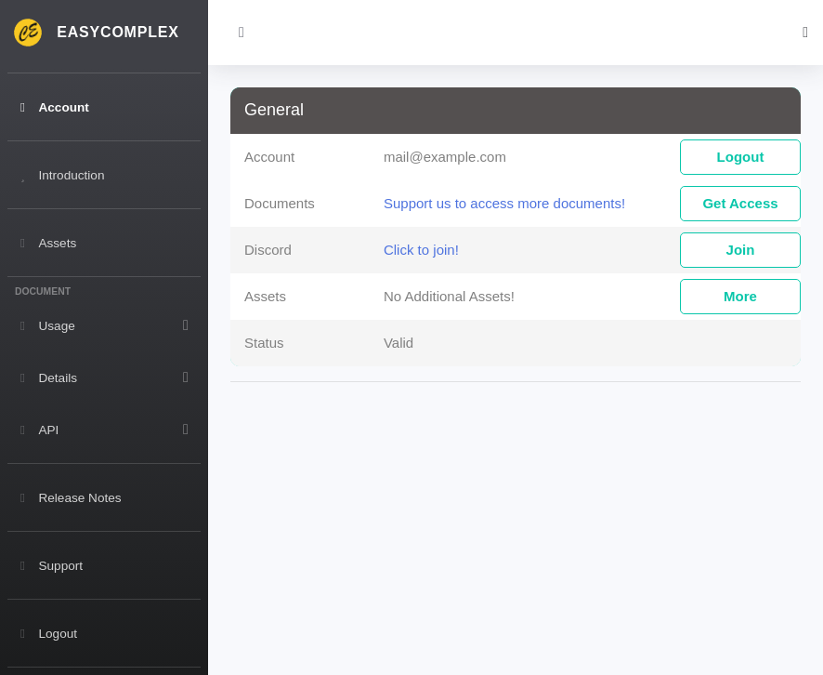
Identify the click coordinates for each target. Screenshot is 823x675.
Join (740, 250)
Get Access (739, 203)
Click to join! (421, 250)
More (740, 296)
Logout (740, 157)
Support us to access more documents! (504, 203)
